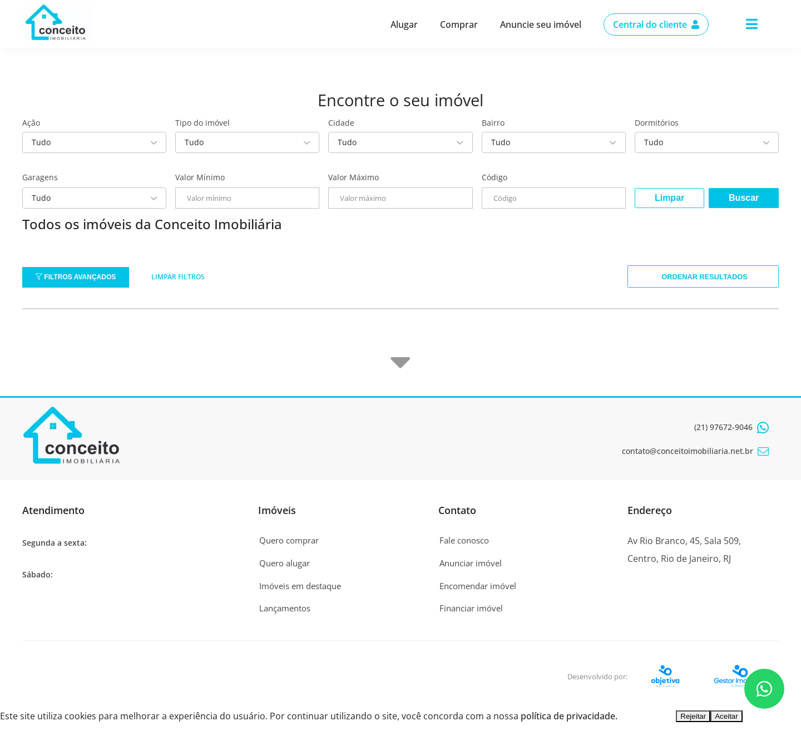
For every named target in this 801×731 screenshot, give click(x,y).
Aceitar (726, 719)
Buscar (744, 197)
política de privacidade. (569, 719)
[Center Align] (752, 24)
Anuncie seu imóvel (540, 24)
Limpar (669, 197)
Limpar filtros (178, 276)
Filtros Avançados (76, 277)
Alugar (404, 24)
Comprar (459, 24)
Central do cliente (656, 24)
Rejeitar (693, 719)
